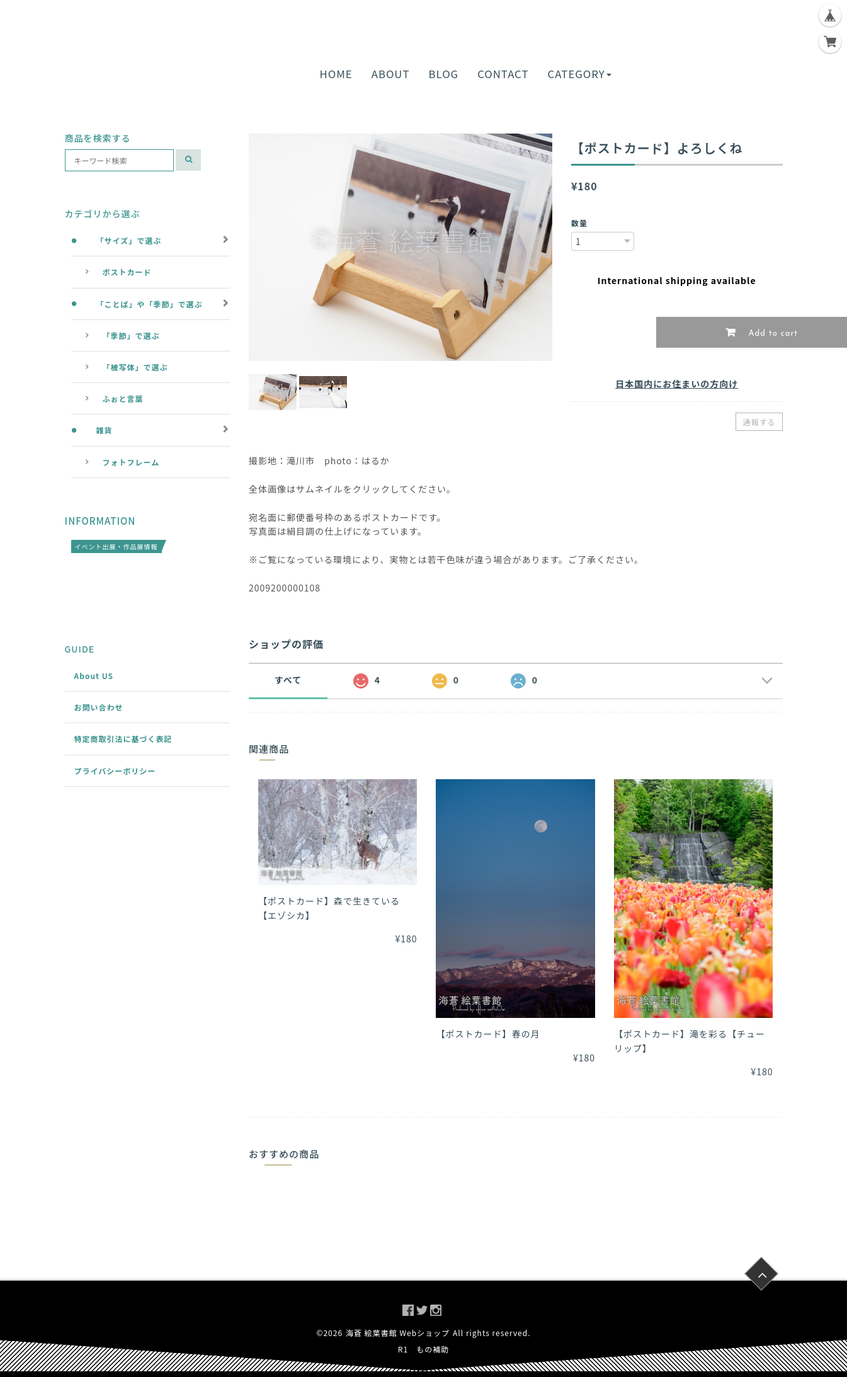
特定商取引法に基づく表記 (123, 738)
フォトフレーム (131, 462)
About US (94, 675)
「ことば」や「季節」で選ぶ (149, 304)
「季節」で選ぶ (131, 335)
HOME (336, 73)
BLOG (444, 73)
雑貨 (104, 430)
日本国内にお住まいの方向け (676, 383)
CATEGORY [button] (579, 73)
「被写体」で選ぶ (135, 367)
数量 (579, 222)
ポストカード (127, 271)
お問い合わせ (98, 707)
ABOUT (391, 73)
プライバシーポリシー (115, 770)
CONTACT (502, 73)
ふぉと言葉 (123, 398)
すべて (288, 679)
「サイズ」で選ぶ (129, 240)
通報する (758, 421)
